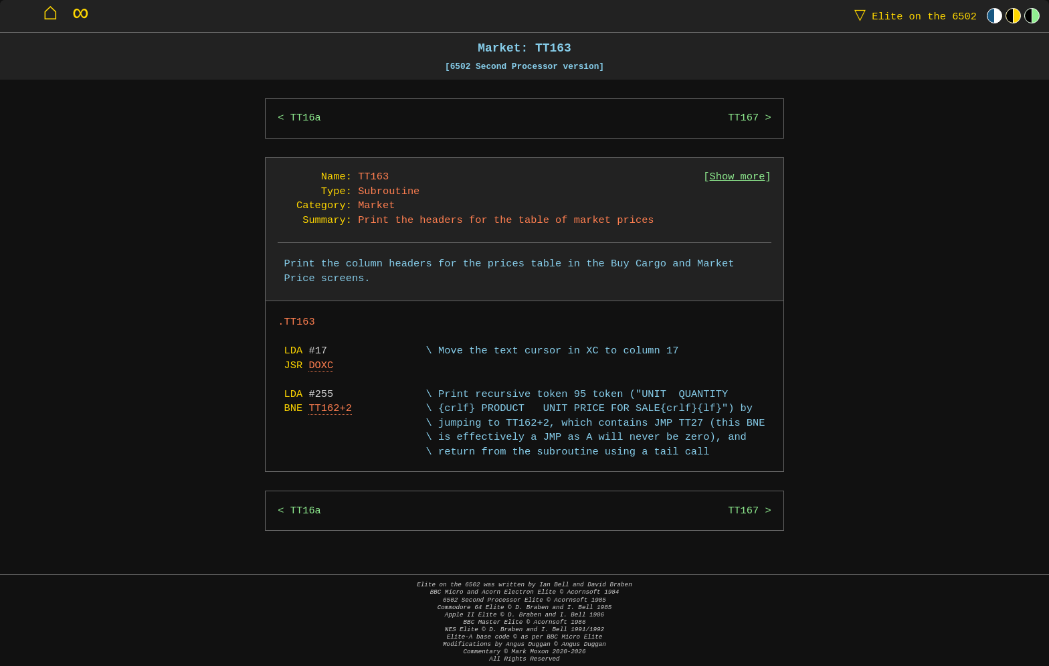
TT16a (305, 118)
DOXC (320, 366)
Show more (737, 177)
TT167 (743, 118)
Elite (912, 16)
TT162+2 (330, 409)
